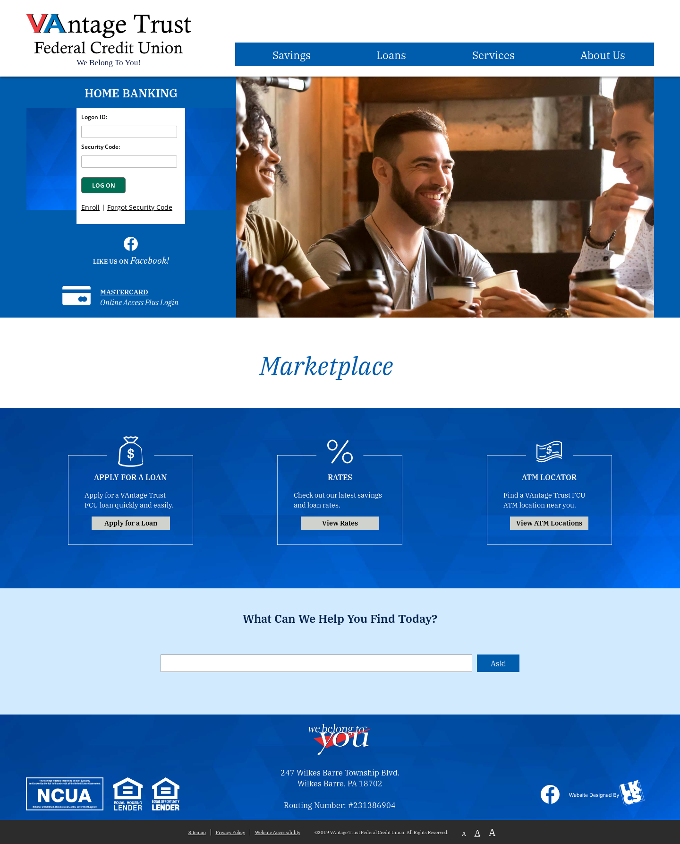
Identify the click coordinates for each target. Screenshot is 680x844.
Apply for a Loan (130, 522)
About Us (602, 54)
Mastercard (124, 291)
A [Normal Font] (477, 832)
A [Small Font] (464, 833)
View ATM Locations (549, 522)
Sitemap (197, 832)
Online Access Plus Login (139, 302)
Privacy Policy (230, 832)
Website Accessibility (277, 832)
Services (493, 54)
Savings (291, 54)
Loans (391, 54)
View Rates (340, 522)
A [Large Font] (492, 832)
